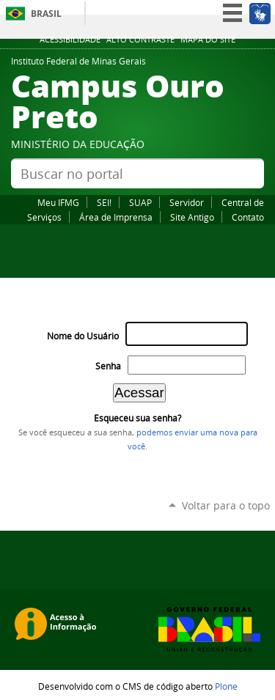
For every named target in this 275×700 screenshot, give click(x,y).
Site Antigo (192, 217)
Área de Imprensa (116, 217)
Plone (226, 686)
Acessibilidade (70, 39)
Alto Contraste (140, 39)
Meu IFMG (58, 202)
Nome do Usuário (83, 336)
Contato (248, 217)
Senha (108, 366)
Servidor (186, 202)
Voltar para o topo (226, 505)
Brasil (46, 13)
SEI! (104, 202)
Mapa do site (207, 39)
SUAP (140, 202)
